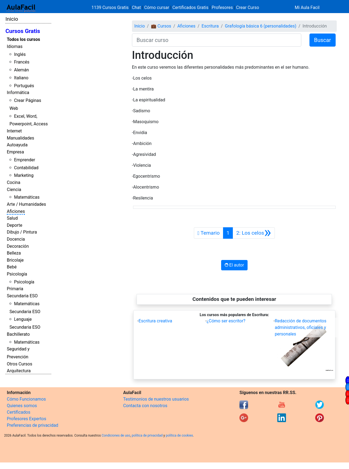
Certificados (18, 412)
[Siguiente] (254, 233)
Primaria (15, 288)
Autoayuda (17, 144)
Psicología (17, 274)
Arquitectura (19, 370)
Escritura (210, 26)
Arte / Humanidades (26, 204)
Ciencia (14, 189)
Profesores (222, 7)
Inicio (11, 19)
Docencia (16, 239)
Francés (21, 62)
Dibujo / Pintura (22, 232)
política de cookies (179, 435)
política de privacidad (147, 435)
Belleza (14, 253)
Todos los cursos (23, 39)
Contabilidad (26, 167)
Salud (12, 218)
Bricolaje (15, 260)
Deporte (14, 225)
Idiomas (14, 46)
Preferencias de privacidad (32, 425)
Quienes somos (22, 405)
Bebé (12, 267)
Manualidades (20, 138)
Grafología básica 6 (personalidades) (260, 26)
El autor (234, 265)
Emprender (24, 159)
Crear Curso (247, 7)
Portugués (24, 85)
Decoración (18, 246)
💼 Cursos (161, 26)
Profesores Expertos (26, 418)
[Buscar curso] (216, 40)
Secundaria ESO (22, 295)
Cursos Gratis (22, 31)
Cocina (13, 182)
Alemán (21, 69)
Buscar (322, 40)
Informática (18, 92)
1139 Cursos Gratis (111, 7)
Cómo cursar (156, 7)
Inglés (20, 54)
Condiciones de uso (116, 435)
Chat (136, 7)
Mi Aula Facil (307, 7)
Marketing (23, 175)
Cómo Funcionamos (26, 399)
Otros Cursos (19, 364)
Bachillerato (18, 334)
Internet (14, 131)
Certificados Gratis (190, 7)
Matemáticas (27, 197)
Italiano (21, 77)
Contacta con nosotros (145, 405)
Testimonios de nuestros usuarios (156, 399)
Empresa (15, 152)
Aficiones (16, 211)
